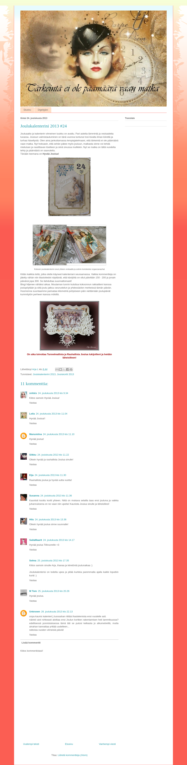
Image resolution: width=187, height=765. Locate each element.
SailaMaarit (35, 540)
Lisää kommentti (31, 642)
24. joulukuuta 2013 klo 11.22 (53, 454)
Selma (32, 560)
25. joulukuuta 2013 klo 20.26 (53, 591)
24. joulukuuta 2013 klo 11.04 (51, 413)
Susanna (34, 495)
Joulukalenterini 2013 (44, 374)
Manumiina (35, 434)
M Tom (33, 591)
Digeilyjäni (43, 110)
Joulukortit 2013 (65, 374)
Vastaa (33, 402)
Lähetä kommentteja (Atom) (72, 755)
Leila (32, 413)
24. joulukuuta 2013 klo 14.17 (59, 540)
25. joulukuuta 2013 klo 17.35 (53, 560)
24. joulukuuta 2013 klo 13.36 (50, 519)
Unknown (34, 611)
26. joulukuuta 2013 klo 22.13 (57, 611)
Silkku (32, 454)
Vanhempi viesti (107, 744)
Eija (31, 475)
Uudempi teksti (31, 744)
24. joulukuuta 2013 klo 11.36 (56, 495)
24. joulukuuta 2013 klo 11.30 (50, 475)
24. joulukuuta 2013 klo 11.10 (58, 434)
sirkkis (33, 393)
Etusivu (27, 110)
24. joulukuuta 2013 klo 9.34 (53, 393)
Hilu (31, 519)
